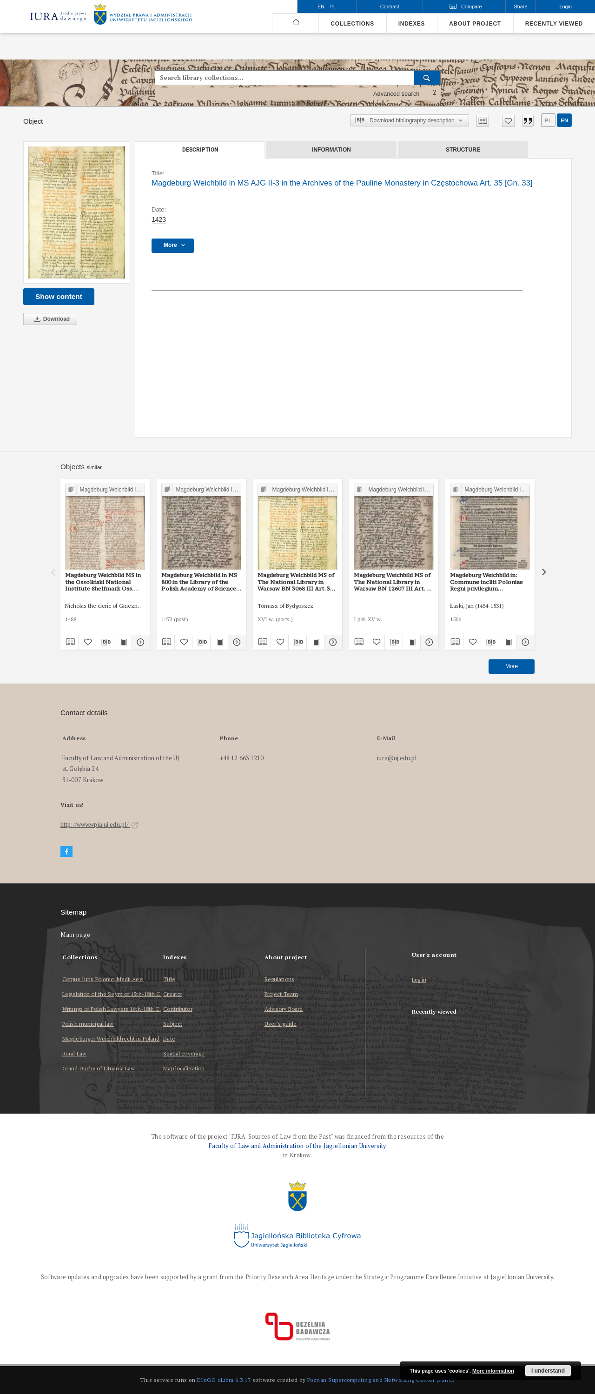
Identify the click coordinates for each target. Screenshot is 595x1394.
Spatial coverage (184, 1053)
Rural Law (74, 1053)
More (511, 666)
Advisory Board (283, 1008)
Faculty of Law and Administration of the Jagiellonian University (297, 1146)
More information (493, 1371)
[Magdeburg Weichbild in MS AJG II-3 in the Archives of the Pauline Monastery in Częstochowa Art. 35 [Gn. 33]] (76, 212)
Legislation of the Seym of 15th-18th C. (112, 993)
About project (475, 23)
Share (521, 6)
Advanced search (396, 94)
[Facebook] (66, 852)
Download (50, 319)
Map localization (184, 1068)
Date (169, 1038)
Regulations (279, 979)
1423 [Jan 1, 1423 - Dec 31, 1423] (159, 219)
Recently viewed (554, 23)
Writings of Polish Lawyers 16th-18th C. (111, 1008)
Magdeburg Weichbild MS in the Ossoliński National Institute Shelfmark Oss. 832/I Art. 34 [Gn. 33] (103, 581)
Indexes (411, 23)
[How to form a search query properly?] (435, 94)
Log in (419, 980)
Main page (75, 935)
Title (169, 979)
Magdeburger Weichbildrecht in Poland (110, 1038)
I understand (548, 1370)
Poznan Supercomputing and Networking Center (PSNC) (381, 1379)
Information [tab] (331, 149)
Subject (172, 1023)
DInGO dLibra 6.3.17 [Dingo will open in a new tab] (224, 1379)
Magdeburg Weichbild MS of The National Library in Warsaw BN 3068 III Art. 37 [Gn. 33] (296, 581)
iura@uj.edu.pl (396, 758)
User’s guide (280, 1023)
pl (548, 120)
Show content (58, 296)
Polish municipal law (87, 1023)
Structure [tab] (463, 149)
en (564, 120)
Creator (172, 993)
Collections (352, 23)
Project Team (281, 993)
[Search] (427, 77)
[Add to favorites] (508, 121)
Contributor (177, 1008)
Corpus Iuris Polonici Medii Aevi (103, 979)
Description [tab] (200, 149)
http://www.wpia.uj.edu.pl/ (99, 825)
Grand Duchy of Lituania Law (98, 1068)
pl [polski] (333, 6)
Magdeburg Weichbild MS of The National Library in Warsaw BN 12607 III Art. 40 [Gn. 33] (393, 581)
